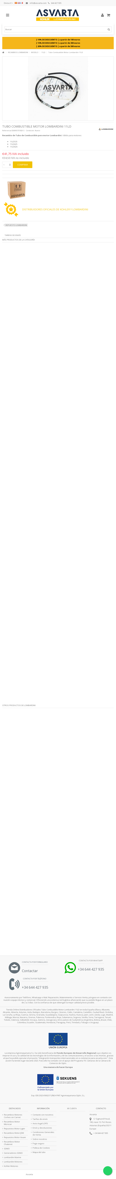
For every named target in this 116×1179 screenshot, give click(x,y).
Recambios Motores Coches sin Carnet (13, 1116)
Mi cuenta (72, 1108)
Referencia (6, 130)
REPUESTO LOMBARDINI (16, 225)
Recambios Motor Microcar (12, 1123)
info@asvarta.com (36, 3)
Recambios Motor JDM (14, 1133)
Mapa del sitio (39, 1152)
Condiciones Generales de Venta (43, 1133)
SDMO (7, 1148)
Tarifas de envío (13, 235)
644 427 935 (54, 3)
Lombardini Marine (12, 1157)
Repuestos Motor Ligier (14, 1128)
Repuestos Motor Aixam (15, 1137)
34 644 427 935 (101, 1133)
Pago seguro (38, 1143)
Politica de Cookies (41, 1148)
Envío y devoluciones (42, 1128)
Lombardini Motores (13, 1161)
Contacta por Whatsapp (90, 960)
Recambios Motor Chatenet (12, 1143)
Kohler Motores (11, 1166)
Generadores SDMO (13, 1153)
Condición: (30, 130)
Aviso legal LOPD (40, 1123)
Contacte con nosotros (43, 1115)
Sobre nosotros (40, 1139)
